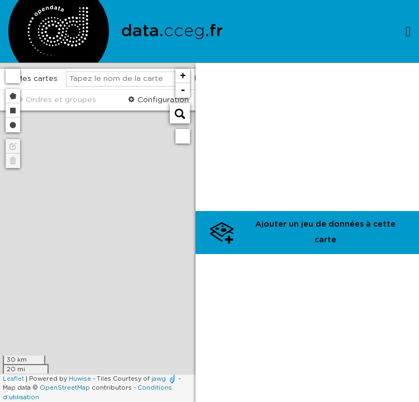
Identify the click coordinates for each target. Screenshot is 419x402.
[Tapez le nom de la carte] (127, 79)
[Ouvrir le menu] (408, 31)
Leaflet (13, 379)
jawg (158, 379)
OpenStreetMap (65, 388)
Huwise (80, 379)
